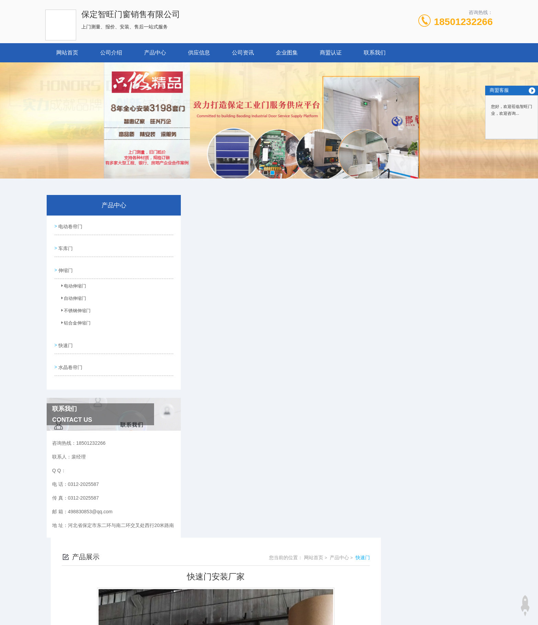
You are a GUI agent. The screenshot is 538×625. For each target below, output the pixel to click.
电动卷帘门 (70, 225)
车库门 (65, 244)
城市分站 (81, 607)
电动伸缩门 (71, 282)
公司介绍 (111, 53)
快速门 (65, 336)
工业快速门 (210, 492)
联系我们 (375, 53)
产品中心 (155, 53)
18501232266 (463, 21)
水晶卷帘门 (70, 356)
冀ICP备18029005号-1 (317, 577)
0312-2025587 (212, 566)
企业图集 (287, 53)
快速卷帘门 (210, 481)
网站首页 (67, 53)
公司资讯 (243, 53)
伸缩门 (65, 264)
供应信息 (199, 53)
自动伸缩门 (71, 294)
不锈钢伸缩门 (73, 306)
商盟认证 (331, 53)
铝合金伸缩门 (73, 319)
